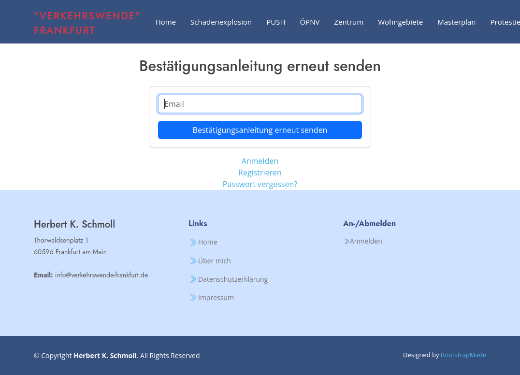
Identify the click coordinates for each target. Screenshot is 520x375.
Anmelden (260, 161)
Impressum (216, 297)
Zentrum (348, 22)
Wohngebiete (400, 22)
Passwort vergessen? (260, 184)
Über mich (214, 261)
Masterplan (456, 22)
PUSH (275, 22)
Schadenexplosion (221, 22)
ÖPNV (309, 22)
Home (166, 22)
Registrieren (260, 172)
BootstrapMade (463, 354)
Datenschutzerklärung (233, 279)
